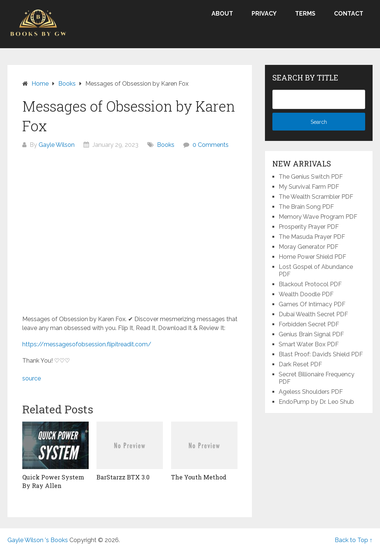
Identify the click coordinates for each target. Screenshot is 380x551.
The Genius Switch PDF (311, 176)
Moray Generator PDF (308, 246)
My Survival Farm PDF (309, 186)
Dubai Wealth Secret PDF (313, 314)
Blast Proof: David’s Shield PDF (321, 354)
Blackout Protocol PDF (310, 284)
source (31, 378)
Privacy (264, 13)
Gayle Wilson (57, 144)
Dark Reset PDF (300, 364)
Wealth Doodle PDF (306, 294)
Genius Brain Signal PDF (311, 334)
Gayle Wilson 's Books (37, 540)
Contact (348, 13)
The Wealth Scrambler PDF (316, 196)
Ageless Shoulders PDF (311, 391)
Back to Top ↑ (354, 540)
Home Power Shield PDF (312, 256)
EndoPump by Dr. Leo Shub (316, 401)
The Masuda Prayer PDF (312, 236)
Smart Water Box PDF (309, 344)
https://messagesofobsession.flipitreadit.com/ (86, 344)
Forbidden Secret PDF (309, 324)
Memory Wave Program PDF (318, 216)
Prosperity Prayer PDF (309, 226)
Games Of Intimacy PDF (312, 304)
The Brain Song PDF (306, 206)
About (222, 13)
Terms (305, 13)
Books (165, 144)
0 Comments (211, 144)
